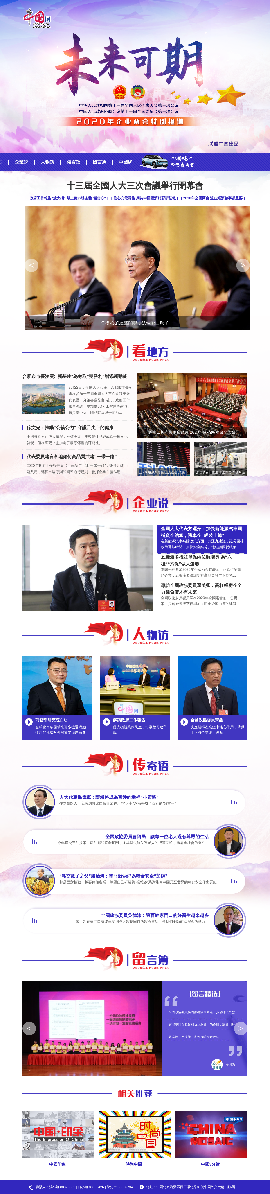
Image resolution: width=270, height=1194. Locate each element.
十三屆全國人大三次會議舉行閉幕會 (135, 185)
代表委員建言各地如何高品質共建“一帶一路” (72, 456)
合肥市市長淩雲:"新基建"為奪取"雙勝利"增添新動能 (74, 376)
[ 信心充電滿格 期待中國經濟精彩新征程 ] (144, 198)
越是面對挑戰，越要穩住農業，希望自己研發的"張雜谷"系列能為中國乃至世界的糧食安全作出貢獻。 (139, 882)
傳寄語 (45, 162)
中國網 (97, 162)
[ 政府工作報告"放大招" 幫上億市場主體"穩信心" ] (67, 198)
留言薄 (71, 162)
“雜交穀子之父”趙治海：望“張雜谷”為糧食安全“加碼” (113, 875)
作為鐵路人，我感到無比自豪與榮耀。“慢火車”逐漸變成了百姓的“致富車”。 (119, 803)
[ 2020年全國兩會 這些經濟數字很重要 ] (213, 198)
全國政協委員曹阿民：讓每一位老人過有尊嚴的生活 (157, 836)
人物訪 (19, 162)
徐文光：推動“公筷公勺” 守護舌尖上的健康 (70, 427)
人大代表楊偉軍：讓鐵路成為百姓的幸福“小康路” (108, 797)
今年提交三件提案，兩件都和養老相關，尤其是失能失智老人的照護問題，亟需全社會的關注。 (133, 843)
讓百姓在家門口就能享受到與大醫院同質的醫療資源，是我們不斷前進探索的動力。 (142, 921)
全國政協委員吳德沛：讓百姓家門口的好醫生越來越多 (155, 915)
